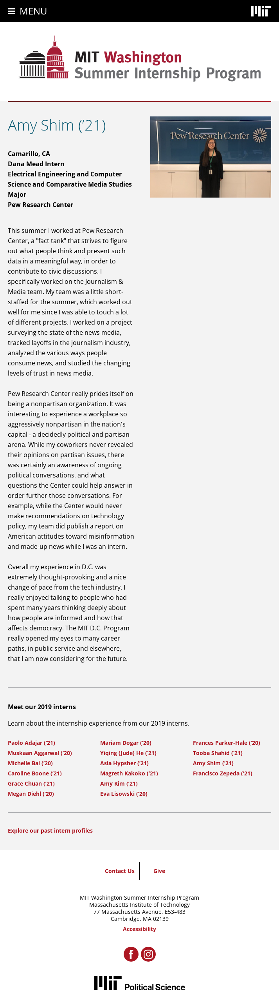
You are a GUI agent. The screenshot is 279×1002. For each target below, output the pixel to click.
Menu (33, 10)
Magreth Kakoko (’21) (129, 773)
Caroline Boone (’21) (35, 773)
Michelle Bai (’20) (30, 763)
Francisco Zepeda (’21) (222, 773)
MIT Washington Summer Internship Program (139, 897)
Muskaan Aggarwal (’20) (40, 753)
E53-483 (175, 911)
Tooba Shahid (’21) (218, 753)
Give (159, 871)
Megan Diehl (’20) (31, 793)
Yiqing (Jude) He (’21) (128, 753)
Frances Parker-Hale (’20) (226, 742)
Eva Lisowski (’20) (124, 793)
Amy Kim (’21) (119, 783)
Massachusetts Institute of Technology (139, 904)
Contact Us (120, 871)
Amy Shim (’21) (213, 763)
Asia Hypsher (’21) (124, 763)
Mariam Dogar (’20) (125, 742)
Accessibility (139, 929)
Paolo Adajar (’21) (31, 742)
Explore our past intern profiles (50, 830)
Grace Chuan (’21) (31, 783)
